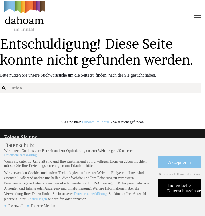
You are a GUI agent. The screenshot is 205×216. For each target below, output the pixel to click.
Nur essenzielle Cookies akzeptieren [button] (179, 173)
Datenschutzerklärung (20, 155)
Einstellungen (36, 199)
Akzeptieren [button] (179, 162)
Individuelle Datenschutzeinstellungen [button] (184, 188)
